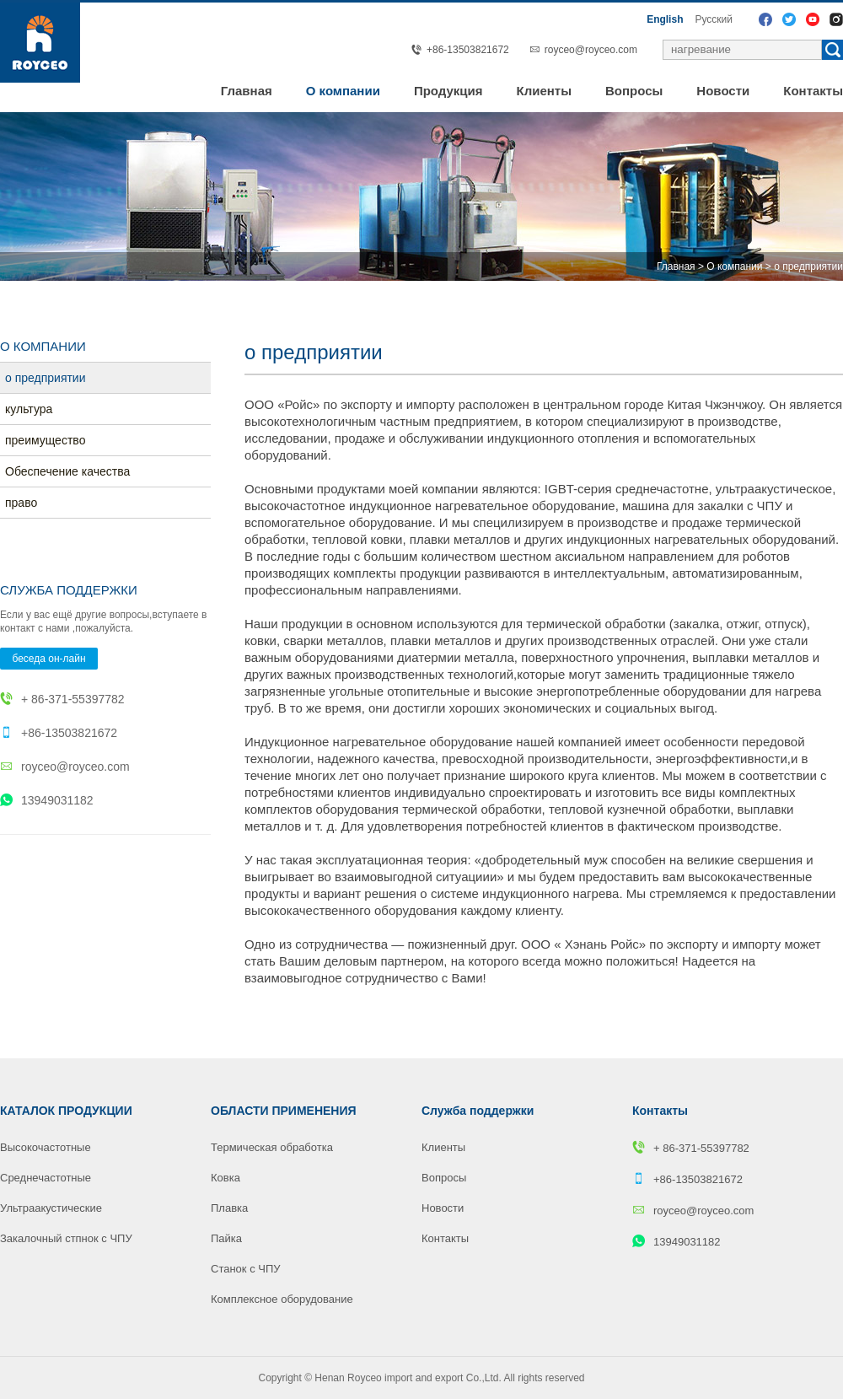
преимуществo (45, 440)
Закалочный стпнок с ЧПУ (66, 1238)
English (665, 19)
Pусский (714, 19)
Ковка (225, 1177)
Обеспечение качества (67, 471)
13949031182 (47, 800)
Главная (246, 90)
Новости (722, 90)
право (21, 502)
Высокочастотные (45, 1147)
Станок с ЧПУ (246, 1268)
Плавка (229, 1208)
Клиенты (544, 90)
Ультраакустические (51, 1208)
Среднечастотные (45, 1177)
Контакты (813, 90)
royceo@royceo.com (591, 50)
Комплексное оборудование (282, 1299)
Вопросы (634, 90)
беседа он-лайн (48, 659)
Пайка (226, 1238)
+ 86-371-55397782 (62, 699)
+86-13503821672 (58, 733)
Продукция (448, 90)
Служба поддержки (478, 1110)
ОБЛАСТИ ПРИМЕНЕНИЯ (284, 1110)
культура (28, 409)
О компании (343, 90)
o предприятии (808, 266)
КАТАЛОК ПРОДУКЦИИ (66, 1110)
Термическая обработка (272, 1147)
